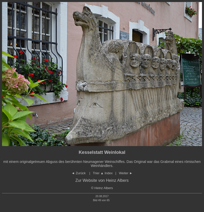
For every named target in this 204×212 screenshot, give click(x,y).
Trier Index (102, 173)
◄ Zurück (79, 173)
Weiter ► (126, 173)
